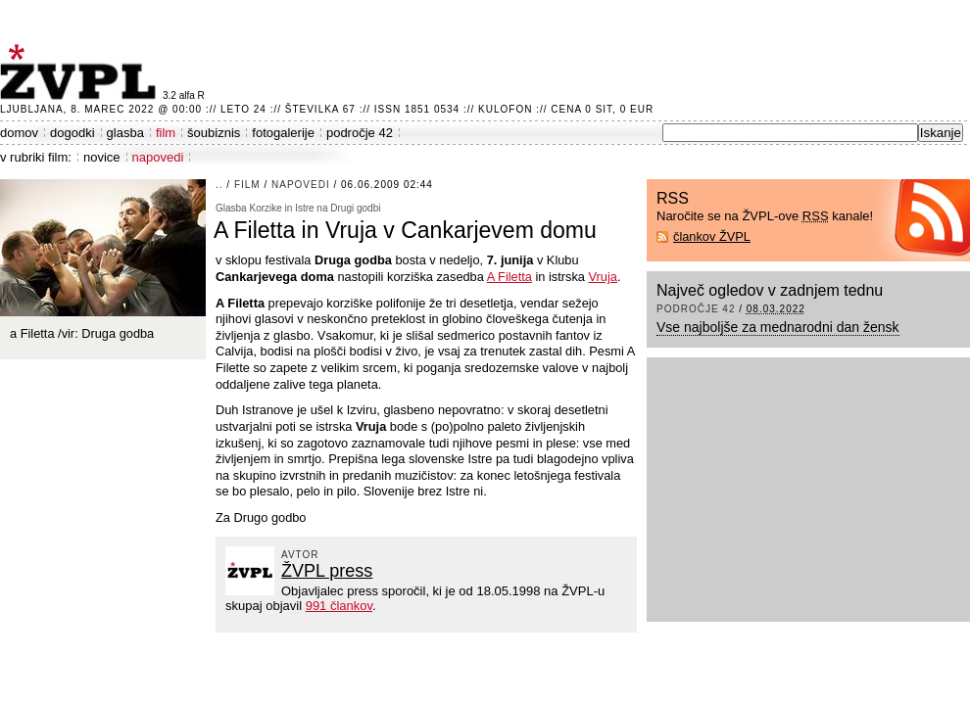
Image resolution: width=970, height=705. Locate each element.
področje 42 (359, 132)
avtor (300, 554)
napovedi (158, 157)
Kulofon (505, 109)
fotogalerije (283, 132)
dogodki (72, 132)
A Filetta (509, 276)
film (165, 132)
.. (219, 184)
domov (19, 132)
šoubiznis (213, 132)
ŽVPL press (326, 571)
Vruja (603, 276)
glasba (125, 132)
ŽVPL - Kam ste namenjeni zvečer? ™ (81, 72)
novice (102, 157)
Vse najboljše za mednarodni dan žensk (777, 327)
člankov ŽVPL (712, 236)
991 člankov (339, 605)
